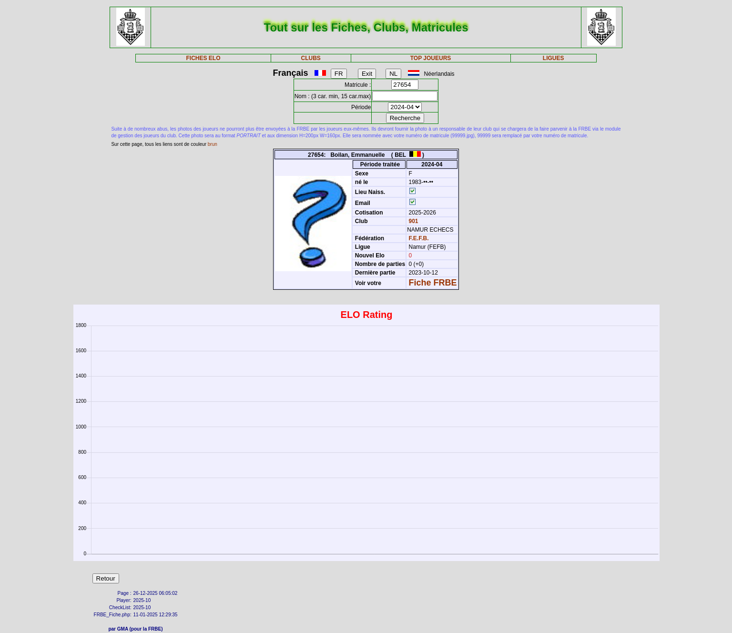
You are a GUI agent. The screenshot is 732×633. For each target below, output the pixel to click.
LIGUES (553, 58)
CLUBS (311, 58)
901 (412, 221)
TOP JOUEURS (430, 58)
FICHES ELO (203, 58)
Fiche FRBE (433, 282)
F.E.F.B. (419, 238)
